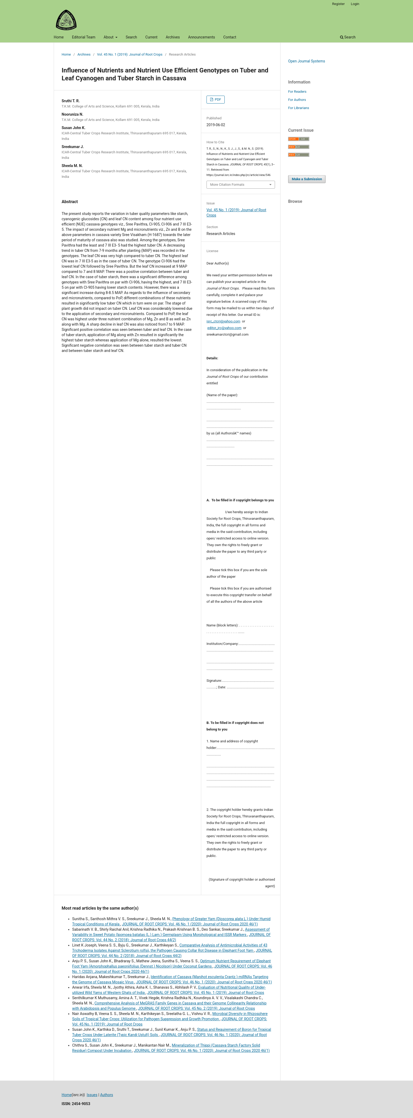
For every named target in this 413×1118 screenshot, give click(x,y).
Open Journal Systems (306, 61)
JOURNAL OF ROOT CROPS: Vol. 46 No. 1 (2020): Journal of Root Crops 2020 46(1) (190, 924)
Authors (106, 1095)
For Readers (297, 92)
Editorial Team (83, 37)
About (109, 37)
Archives (173, 37)
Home (59, 37)
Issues (92, 1095)
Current (151, 37)
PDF (217, 99)
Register (338, 4)
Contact (229, 37)
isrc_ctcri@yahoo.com (223, 321)
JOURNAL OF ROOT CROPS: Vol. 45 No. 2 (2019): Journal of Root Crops (196, 1008)
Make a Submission (307, 179)
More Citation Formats (227, 185)
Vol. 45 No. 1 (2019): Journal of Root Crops (130, 54)
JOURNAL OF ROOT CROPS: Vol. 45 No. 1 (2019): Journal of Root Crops (205, 992)
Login (355, 4)
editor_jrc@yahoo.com (224, 328)
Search (131, 37)
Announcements (201, 37)
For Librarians (298, 108)
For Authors (297, 100)
